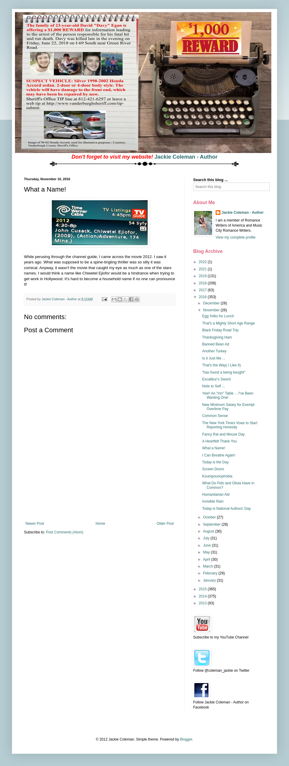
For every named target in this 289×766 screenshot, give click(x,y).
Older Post (165, 523)
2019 (203, 276)
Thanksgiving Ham (217, 337)
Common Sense (215, 416)
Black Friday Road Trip (220, 330)
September (212, 524)
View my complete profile (235, 237)
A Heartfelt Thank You (219, 441)
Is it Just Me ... (213, 358)
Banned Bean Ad (215, 344)
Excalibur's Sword (216, 379)
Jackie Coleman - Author (186, 157)
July (207, 538)
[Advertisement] (99, 491)
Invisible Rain (212, 501)
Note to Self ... (213, 386)
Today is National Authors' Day (226, 508)
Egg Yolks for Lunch (218, 316)
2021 (203, 269)
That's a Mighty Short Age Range (228, 323)
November (212, 310)
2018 (203, 283)
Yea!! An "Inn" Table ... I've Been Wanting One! (227, 395)
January (210, 580)
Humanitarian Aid (215, 494)
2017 (203, 290)
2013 (203, 603)
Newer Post (34, 523)
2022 (203, 262)
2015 (203, 589)
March (208, 566)
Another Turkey (214, 351)
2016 (203, 297)
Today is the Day (215, 462)
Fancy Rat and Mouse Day (223, 434)
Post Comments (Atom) (64, 532)
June (207, 545)
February (210, 573)
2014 (203, 596)
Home (100, 523)
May (207, 552)
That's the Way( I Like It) (221, 365)
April (207, 559)
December (212, 303)
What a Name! (213, 448)
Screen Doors (213, 469)
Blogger (186, 739)
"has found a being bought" (223, 372)
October (210, 517)
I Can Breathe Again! (218, 455)
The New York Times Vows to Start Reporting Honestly (229, 425)
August (209, 531)
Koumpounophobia (217, 476)
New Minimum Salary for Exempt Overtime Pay (228, 407)
